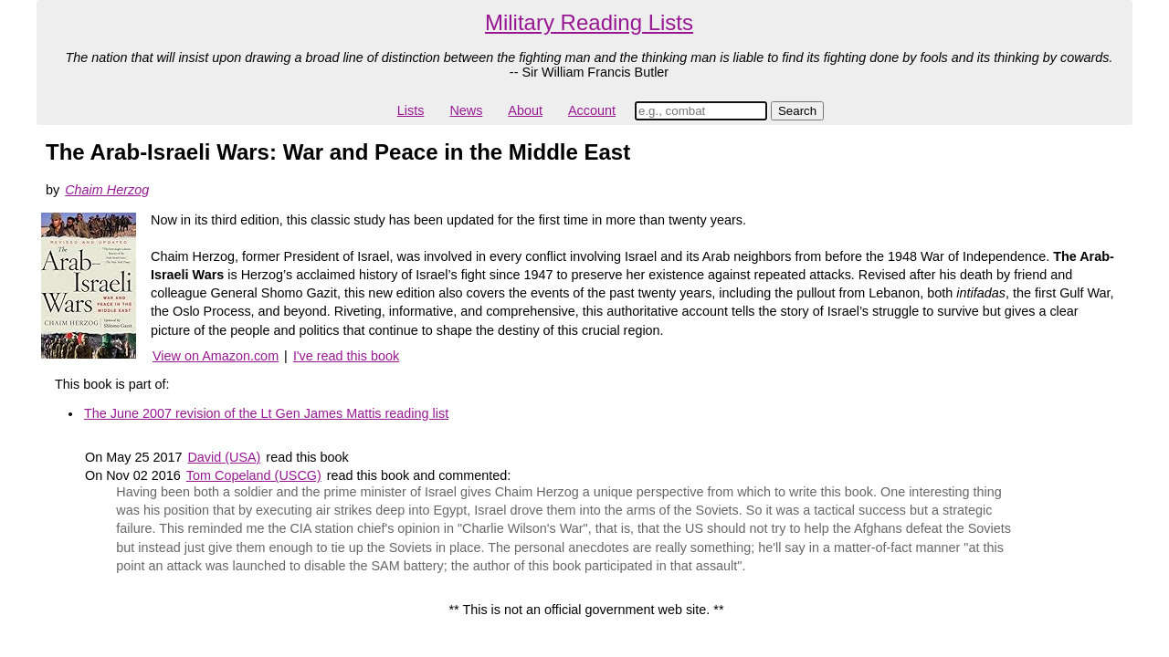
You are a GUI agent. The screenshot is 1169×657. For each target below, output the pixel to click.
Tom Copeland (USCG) (253, 475)
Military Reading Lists (589, 22)
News (465, 110)
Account (592, 110)
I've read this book (346, 356)
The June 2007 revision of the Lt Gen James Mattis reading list (266, 413)
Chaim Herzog (107, 189)
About (525, 110)
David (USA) (223, 457)
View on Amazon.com (216, 356)
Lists (411, 110)
